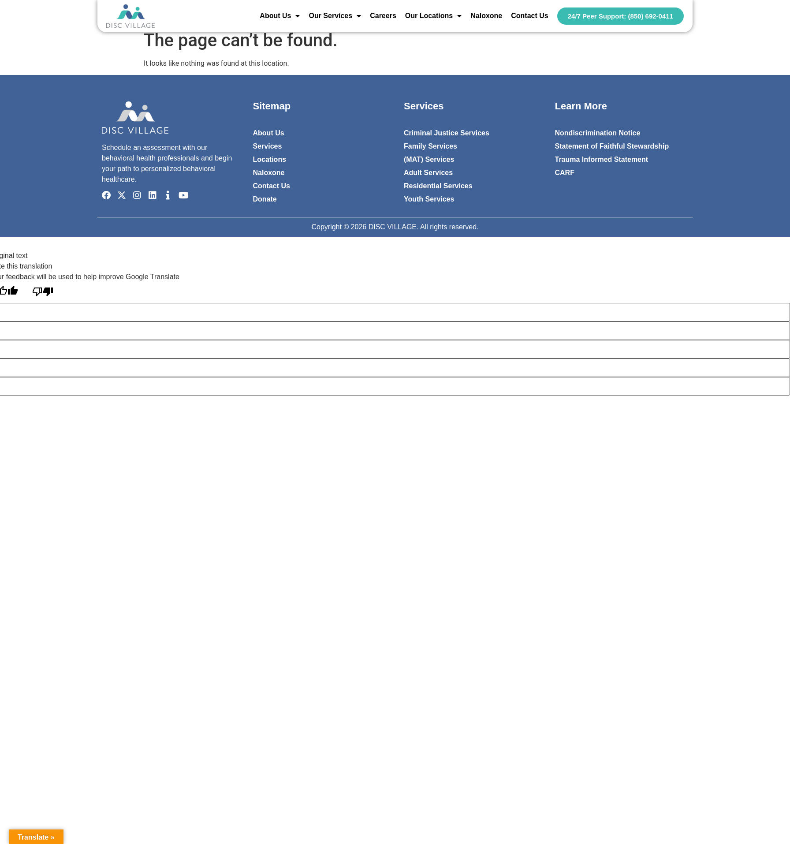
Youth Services (429, 199)
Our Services (335, 16)
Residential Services (438, 186)
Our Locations (433, 16)
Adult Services (428, 172)
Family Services (430, 146)
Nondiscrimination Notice (598, 133)
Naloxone (486, 15)
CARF (564, 172)
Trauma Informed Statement (601, 159)
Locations (270, 159)
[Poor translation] (42, 292)
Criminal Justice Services (446, 133)
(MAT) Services (429, 159)
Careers (383, 15)
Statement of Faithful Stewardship (612, 146)
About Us (280, 16)
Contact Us (529, 15)
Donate (265, 199)
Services (267, 146)
